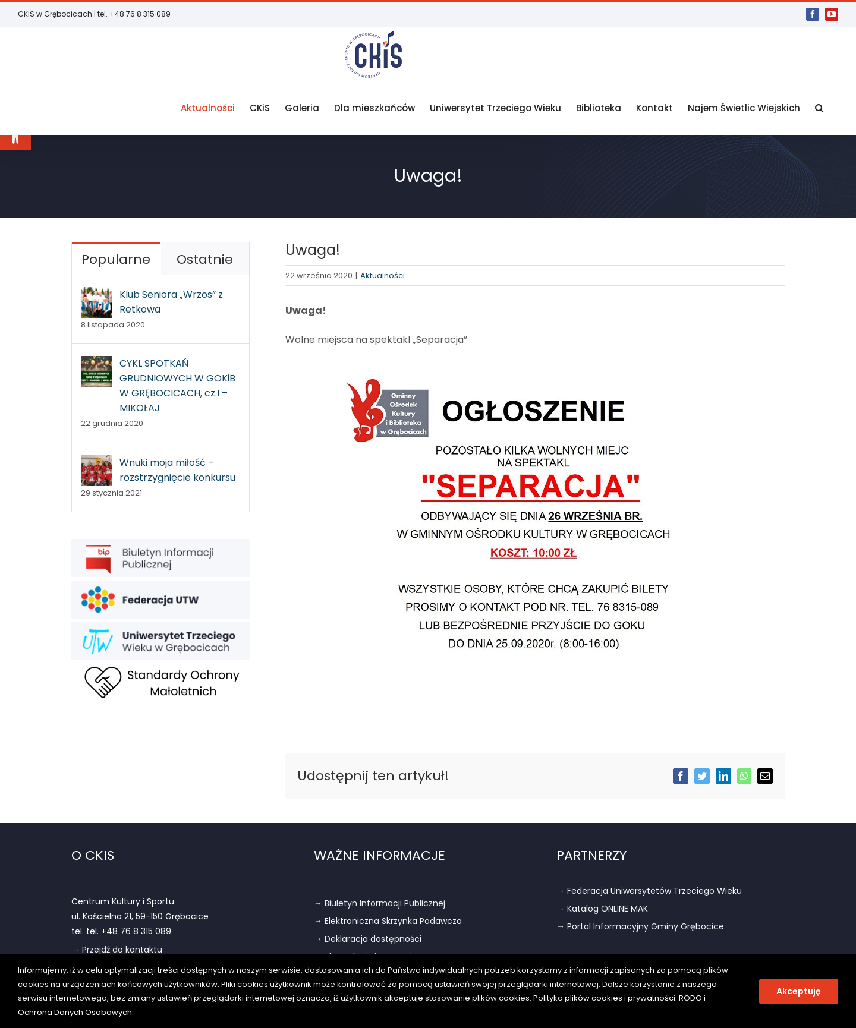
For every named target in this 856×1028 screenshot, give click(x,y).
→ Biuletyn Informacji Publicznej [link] (379, 903)
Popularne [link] (115, 259)
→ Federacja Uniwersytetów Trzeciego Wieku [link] (649, 890)
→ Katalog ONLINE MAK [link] (602, 908)
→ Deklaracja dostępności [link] (367, 938)
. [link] (133, 1012)
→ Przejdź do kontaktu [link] (116, 949)
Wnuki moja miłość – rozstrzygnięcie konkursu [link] (177, 469)
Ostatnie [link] (205, 259)
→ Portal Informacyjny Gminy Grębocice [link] (640, 926)
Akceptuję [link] (798, 991)
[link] (15, 134)
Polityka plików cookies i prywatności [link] (604, 998)
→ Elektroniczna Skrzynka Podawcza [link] (388, 920)
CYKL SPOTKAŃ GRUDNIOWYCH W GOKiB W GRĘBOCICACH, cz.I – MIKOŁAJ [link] (177, 385)
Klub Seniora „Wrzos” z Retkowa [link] (171, 301)
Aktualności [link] (382, 274)
